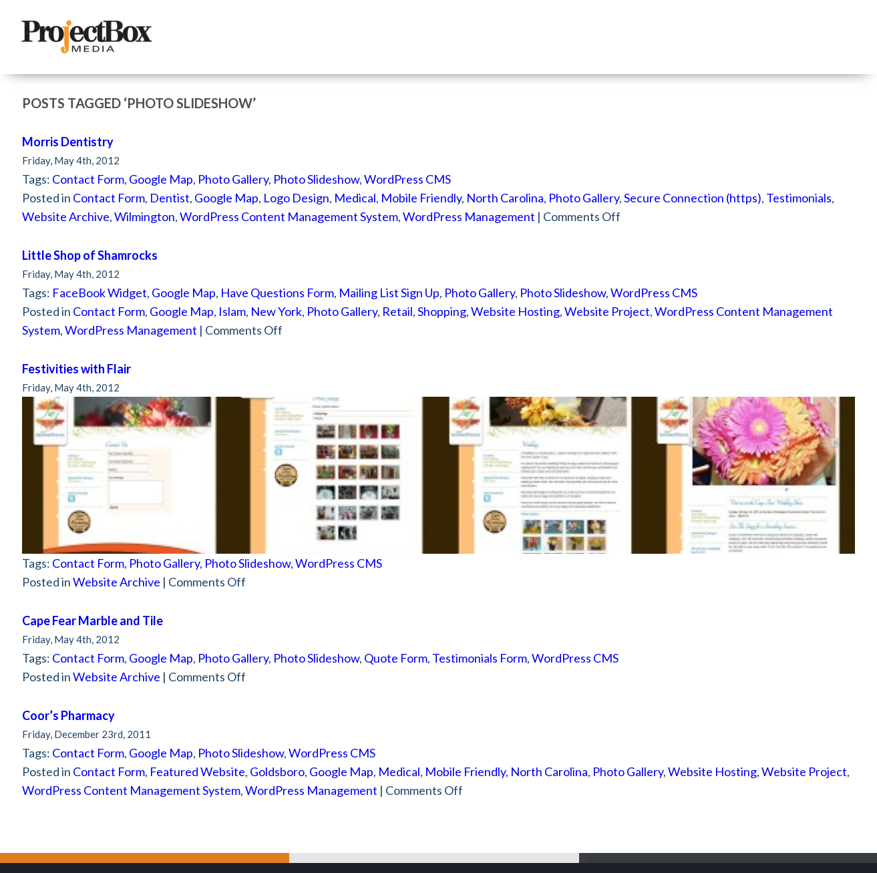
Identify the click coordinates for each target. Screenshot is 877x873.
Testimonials (799, 197)
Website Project (607, 311)
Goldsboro (277, 771)
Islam (232, 311)
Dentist (170, 197)
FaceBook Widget (99, 292)
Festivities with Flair (76, 368)
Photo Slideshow (316, 179)
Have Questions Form (277, 292)
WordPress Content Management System (289, 216)
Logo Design (296, 197)
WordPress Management (469, 216)
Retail (397, 311)
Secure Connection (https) (692, 197)
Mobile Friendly (421, 197)
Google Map (161, 179)
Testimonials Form (479, 658)
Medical (355, 197)
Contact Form (88, 179)
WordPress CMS (407, 179)
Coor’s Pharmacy (68, 715)
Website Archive (66, 216)
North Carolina (505, 197)
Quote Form (395, 658)
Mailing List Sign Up (389, 292)
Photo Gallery (233, 179)
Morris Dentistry (68, 141)
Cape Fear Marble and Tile (92, 620)
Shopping (441, 311)
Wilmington (144, 216)
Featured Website (197, 771)
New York (276, 311)
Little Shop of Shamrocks (90, 255)
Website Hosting (515, 311)
